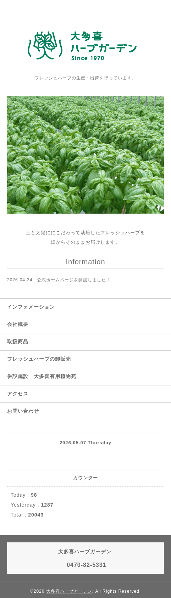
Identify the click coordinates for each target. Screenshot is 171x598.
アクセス (17, 393)
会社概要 (17, 324)
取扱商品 (17, 341)
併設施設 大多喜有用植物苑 (41, 376)
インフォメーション (31, 307)
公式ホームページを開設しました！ (74, 279)
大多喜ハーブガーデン (69, 591)
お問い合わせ (23, 411)
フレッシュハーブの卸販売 (39, 359)
